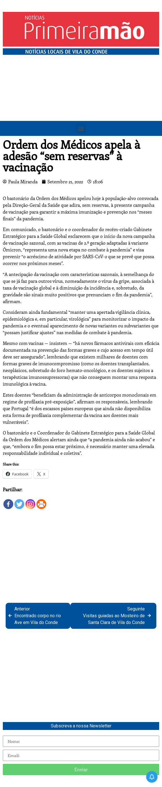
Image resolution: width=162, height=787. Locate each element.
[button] (81, 128)
